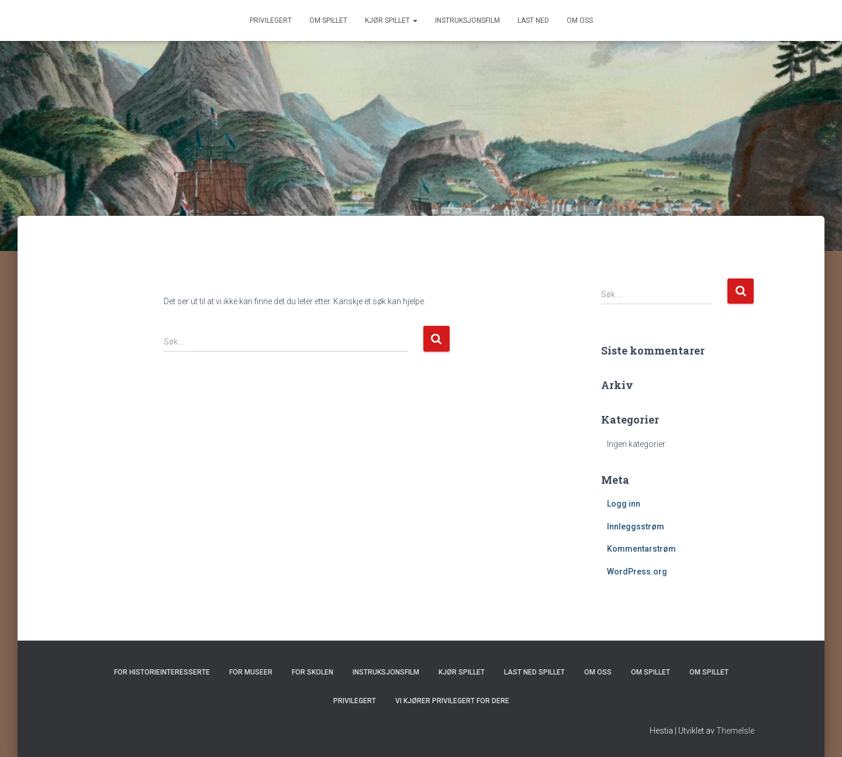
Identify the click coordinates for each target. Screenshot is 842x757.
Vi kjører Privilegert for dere (452, 701)
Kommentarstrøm (641, 548)
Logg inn (623, 503)
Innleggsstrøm (635, 526)
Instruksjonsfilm (467, 20)
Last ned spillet (534, 672)
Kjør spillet (391, 20)
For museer (250, 672)
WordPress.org (637, 571)
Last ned (533, 20)
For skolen (312, 672)
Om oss (580, 20)
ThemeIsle (735, 730)
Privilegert (271, 20)
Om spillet (328, 20)
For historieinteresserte (162, 672)
